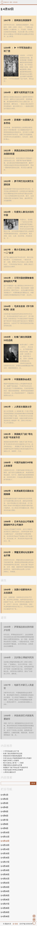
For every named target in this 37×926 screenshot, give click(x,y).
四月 (11, 2)
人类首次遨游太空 (17, 407)
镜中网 (2, 2)
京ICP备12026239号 (26, 924)
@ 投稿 (15, 924)
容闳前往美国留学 (17, 20)
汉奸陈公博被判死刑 (19, 657)
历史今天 (6, 2)
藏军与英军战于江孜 (19, 92)
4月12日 (15, 2)
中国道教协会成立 (17, 379)
